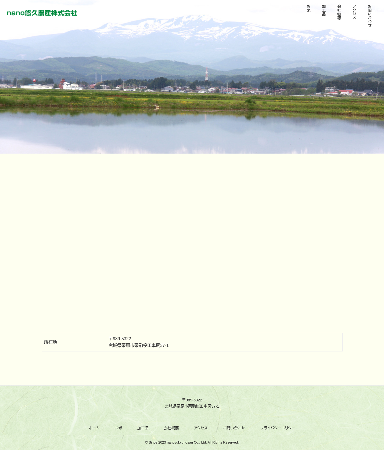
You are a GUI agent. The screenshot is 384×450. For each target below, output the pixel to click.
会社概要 (171, 428)
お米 (118, 428)
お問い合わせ (234, 428)
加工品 (143, 428)
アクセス (201, 428)
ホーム (94, 428)
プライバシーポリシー (277, 428)
